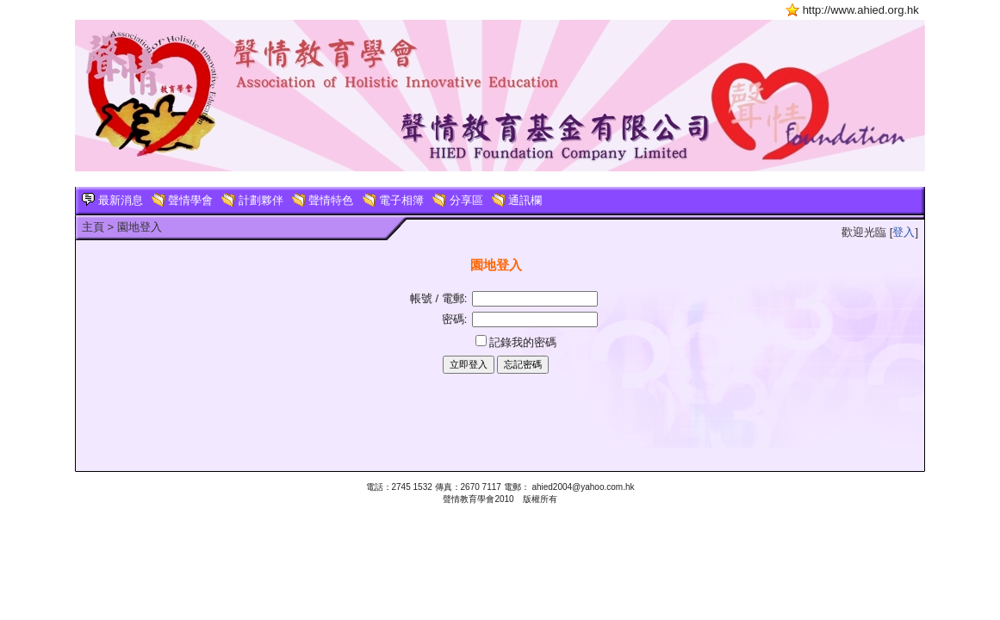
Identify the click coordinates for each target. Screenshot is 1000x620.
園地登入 (139, 226)
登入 (903, 232)
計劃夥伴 (252, 200)
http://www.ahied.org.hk (861, 9)
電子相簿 (394, 200)
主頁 (93, 226)
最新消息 (112, 200)
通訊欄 (517, 200)
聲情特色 (323, 200)
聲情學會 (183, 200)
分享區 (457, 200)
